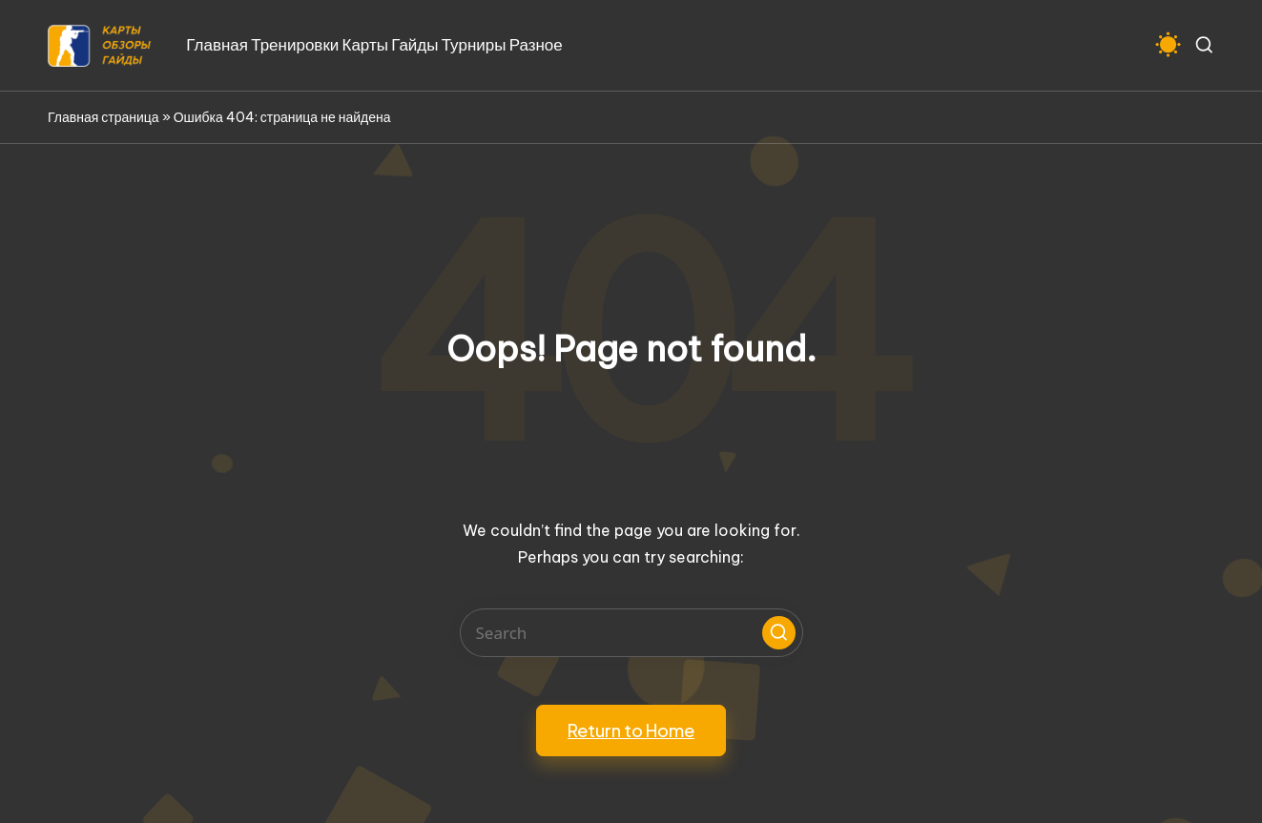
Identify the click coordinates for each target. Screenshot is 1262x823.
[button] (779, 632)
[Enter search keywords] (631, 632)
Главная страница (103, 117)
